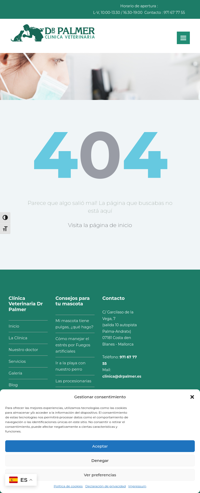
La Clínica (15, 337)
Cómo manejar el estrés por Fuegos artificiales (70, 345)
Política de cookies (68, 486)
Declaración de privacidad (105, 486)
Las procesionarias (71, 380)
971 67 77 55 (174, 12)
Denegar (100, 460)
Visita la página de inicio (100, 225)
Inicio (11, 326)
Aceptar (100, 446)
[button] (192, 397)
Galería (13, 373)
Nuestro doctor (20, 349)
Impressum (137, 486)
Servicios (14, 361)
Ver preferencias (100, 474)
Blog (10, 384)
